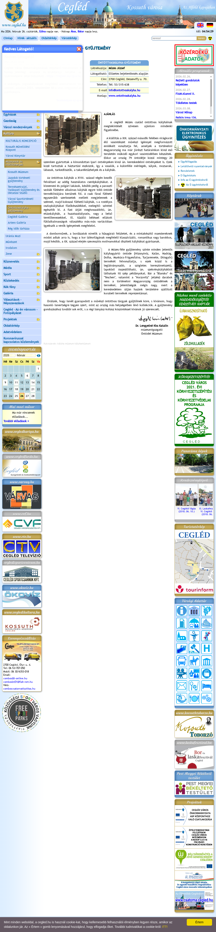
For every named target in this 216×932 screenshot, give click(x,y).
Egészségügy (21, 108)
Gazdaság (21, 121)
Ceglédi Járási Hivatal (18, 76)
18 (16, 389)
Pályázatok (10, 82)
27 (27, 396)
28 (32, 396)
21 (32, 389)
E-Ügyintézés (188, 175)
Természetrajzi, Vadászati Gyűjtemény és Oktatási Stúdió (23, 190)
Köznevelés (21, 262)
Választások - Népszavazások (21, 301)
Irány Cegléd (12, 102)
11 (16, 382)
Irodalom (11, 247)
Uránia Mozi (13, 236)
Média (21, 268)
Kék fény (21, 287)
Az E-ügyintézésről (194, 185)
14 (32, 382)
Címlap (7, 38)
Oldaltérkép (49, 38)
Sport (21, 274)
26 (21, 396)
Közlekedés (21, 281)
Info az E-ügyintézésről (194, 179)
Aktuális (21, 89)
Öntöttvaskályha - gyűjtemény (19, 209)
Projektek (21, 320)
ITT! (165, 926)
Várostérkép (69, 38)
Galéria (21, 293)
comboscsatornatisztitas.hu (19, 688)
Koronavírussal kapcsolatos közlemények (21, 340)
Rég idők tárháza (18, 228)
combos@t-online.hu (15, 678)
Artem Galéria (17, 222)
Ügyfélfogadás (189, 161)
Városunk (21, 54)
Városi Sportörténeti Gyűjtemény (20, 200)
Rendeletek (188, 170)
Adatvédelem (12, 332)
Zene (23, 254)
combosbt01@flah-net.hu (18, 681)
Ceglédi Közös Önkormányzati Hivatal (21, 68)
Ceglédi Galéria (18, 216)
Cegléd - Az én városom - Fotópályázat (20, 311)
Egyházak (21, 115)
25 (16, 396)
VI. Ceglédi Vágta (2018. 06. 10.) (186, 508)
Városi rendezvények (21, 127)
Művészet (11, 242)
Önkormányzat (21, 60)
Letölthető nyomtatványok (196, 166)
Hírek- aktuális (26, 38)
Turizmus (21, 96)
